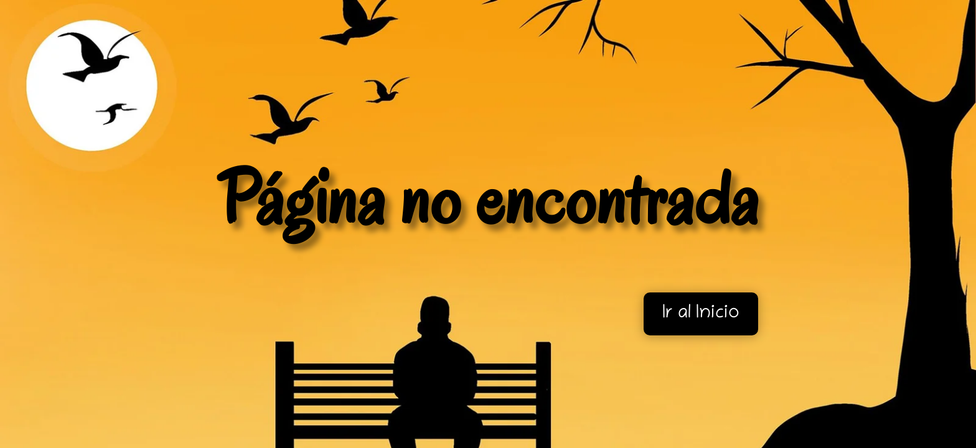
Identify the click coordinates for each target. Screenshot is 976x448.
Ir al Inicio (700, 314)
